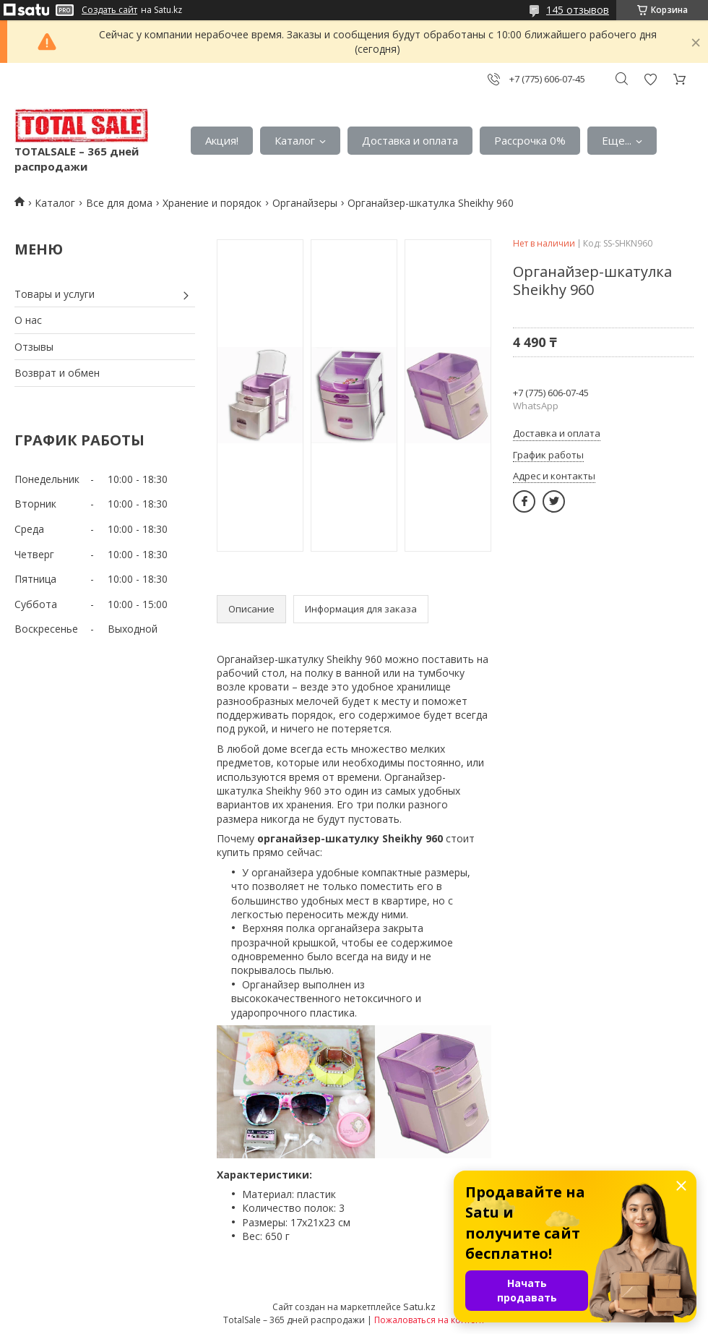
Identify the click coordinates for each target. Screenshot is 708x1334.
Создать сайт (109, 10)
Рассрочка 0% (530, 140)
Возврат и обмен (57, 373)
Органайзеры (304, 203)
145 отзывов (577, 10)
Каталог (295, 140)
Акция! (221, 140)
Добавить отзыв (650, 79)
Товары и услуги (54, 294)
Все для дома (119, 203)
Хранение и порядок (212, 203)
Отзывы (33, 347)
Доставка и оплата (410, 140)
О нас (28, 320)
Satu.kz (419, 1306)
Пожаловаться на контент (429, 1320)
